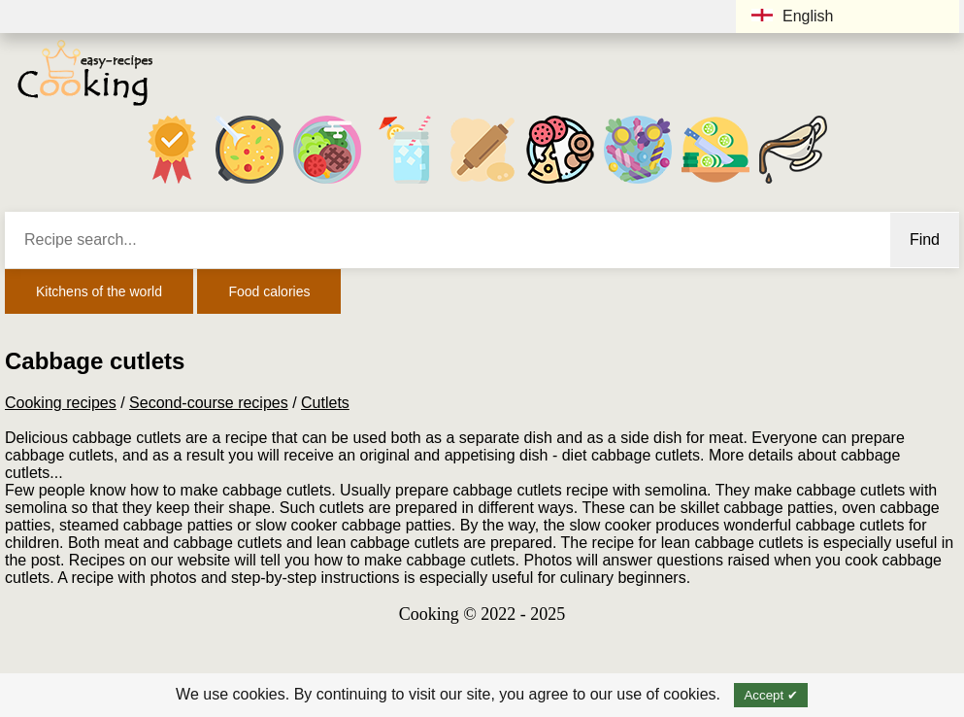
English (792, 16)
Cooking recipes (60, 402)
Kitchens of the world (99, 291)
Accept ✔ (770, 695)
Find (925, 239)
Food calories (269, 291)
